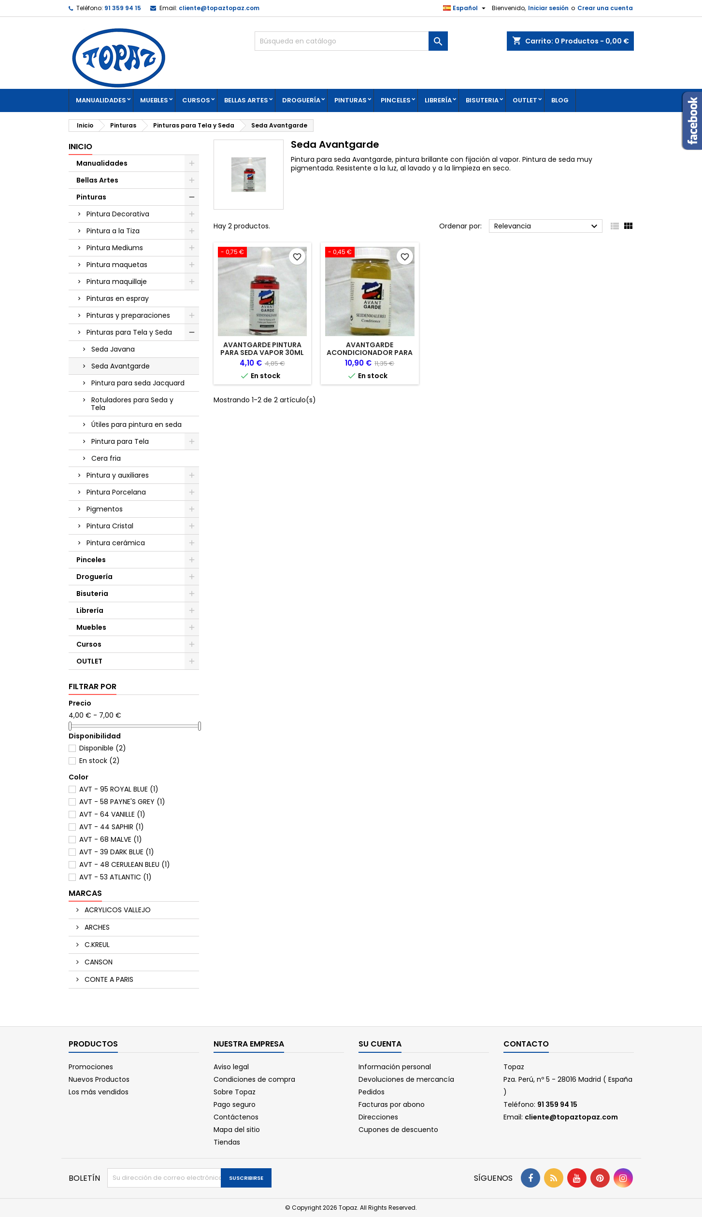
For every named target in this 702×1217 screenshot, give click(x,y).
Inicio (80, 146)
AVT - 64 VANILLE (112, 814)
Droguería (301, 100)
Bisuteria (482, 100)
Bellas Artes (246, 100)
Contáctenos (236, 1117)
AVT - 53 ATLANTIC (115, 877)
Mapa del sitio (237, 1129)
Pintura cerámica (115, 543)
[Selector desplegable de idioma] (465, 8)
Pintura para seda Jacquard (138, 383)
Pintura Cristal (109, 526)
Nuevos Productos (99, 1079)
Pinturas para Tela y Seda (129, 332)
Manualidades (101, 100)
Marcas (85, 893)
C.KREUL (96, 944)
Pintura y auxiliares (117, 475)
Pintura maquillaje (116, 281)
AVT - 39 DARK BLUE (116, 852)
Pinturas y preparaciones (128, 315)
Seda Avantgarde (120, 366)
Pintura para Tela (120, 441)
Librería (438, 100)
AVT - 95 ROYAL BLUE (118, 789)
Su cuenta (379, 1043)
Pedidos (371, 1092)
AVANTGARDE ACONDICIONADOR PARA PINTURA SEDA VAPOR (370, 352)
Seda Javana (113, 349)
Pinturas (350, 100)
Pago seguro (235, 1104)
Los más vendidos (99, 1092)
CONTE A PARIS (108, 979)
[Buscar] (351, 41)
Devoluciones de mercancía (406, 1079)
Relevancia (547, 226)
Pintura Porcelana (116, 492)
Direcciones (378, 1117)
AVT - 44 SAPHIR (111, 827)
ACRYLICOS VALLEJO (117, 910)
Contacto (526, 1043)
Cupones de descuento (398, 1129)
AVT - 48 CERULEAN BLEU (124, 864)
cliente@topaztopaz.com (219, 8)
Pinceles (396, 100)
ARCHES (96, 927)
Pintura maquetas (116, 264)
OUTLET (525, 100)
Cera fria (106, 458)
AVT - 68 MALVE (110, 839)
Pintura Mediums (114, 248)
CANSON (98, 962)
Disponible (102, 748)
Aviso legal (231, 1067)
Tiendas (227, 1142)
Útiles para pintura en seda (136, 424)
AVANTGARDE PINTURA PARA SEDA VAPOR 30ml (262, 348)
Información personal (394, 1067)
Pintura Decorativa (117, 214)
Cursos (196, 100)
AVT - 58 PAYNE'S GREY (122, 802)
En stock (99, 760)
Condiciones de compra (254, 1079)
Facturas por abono (391, 1104)
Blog (560, 100)
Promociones (91, 1067)
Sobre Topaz (235, 1092)
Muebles (154, 100)
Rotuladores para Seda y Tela (132, 403)
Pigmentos (104, 509)
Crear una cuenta (605, 8)
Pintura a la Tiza (113, 231)
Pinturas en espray (117, 298)
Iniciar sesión (548, 8)
